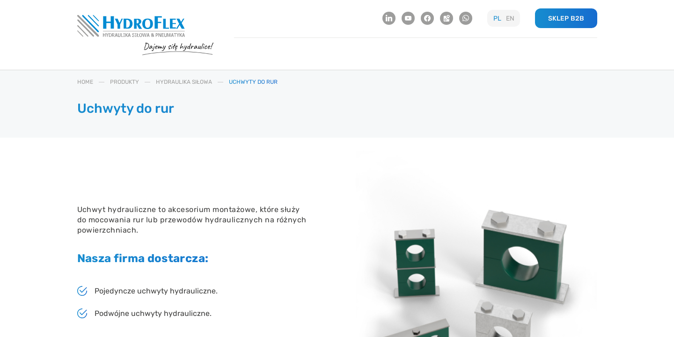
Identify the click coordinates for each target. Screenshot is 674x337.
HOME (85, 82)
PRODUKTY (124, 82)
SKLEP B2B (566, 18)
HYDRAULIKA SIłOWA (184, 82)
